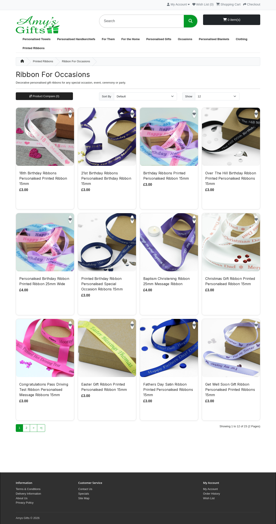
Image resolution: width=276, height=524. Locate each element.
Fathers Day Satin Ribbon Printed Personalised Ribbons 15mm (168, 390)
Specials (83, 493)
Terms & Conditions (28, 489)
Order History (211, 493)
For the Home (130, 39)
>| (41, 428)
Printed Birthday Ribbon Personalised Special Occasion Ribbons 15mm (102, 284)
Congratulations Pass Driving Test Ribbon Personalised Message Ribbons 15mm (43, 390)
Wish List (209, 498)
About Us (21, 498)
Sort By (106, 96)
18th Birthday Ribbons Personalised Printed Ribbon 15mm (43, 178)
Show (188, 96)
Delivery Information (28, 493)
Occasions (185, 39)
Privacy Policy (25, 502)
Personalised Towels (37, 39)
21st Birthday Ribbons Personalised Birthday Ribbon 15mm (106, 178)
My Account (210, 489)
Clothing (241, 39)
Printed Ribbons (33, 48)
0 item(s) (232, 19)
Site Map (83, 498)
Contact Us (85, 489)
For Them (108, 39)
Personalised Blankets (214, 39)
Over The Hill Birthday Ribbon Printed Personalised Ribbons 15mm (230, 178)
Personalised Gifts (158, 39)
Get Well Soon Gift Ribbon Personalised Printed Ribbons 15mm (230, 390)
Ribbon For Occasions (76, 61)
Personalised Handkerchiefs (76, 39)
